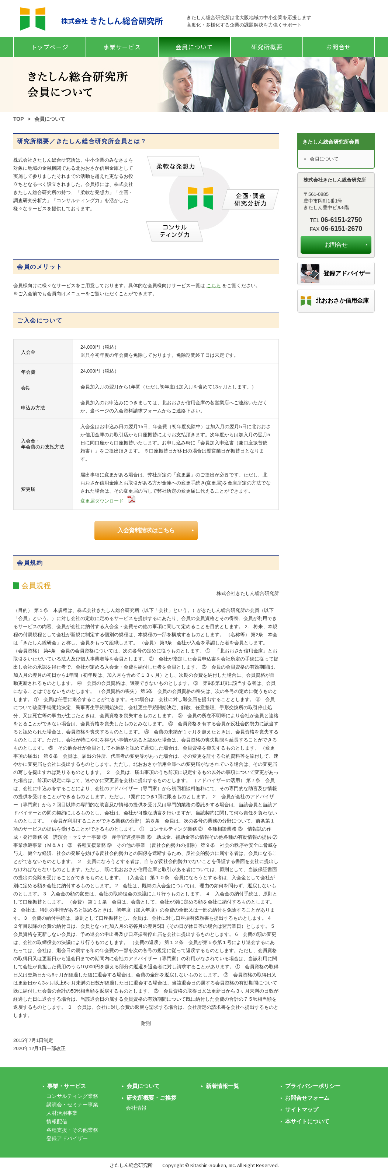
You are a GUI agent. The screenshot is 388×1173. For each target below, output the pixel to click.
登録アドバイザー (347, 273)
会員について (194, 46)
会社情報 (136, 1108)
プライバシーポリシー (312, 1086)
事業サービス (122, 46)
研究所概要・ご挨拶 (151, 1098)
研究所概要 (267, 46)
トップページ (50, 46)
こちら (214, 285)
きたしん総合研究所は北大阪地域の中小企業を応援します (249, 17)
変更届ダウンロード (102, 501)
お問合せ (338, 46)
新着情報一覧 (222, 1086)
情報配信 (56, 1121)
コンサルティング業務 (72, 1096)
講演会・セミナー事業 (72, 1104)
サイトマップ (301, 1109)
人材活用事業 (61, 1113)
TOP (18, 119)
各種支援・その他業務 (72, 1130)
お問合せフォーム (307, 1098)
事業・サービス (66, 1086)
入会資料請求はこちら (145, 530)
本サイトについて (307, 1121)
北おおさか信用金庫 (342, 300)
